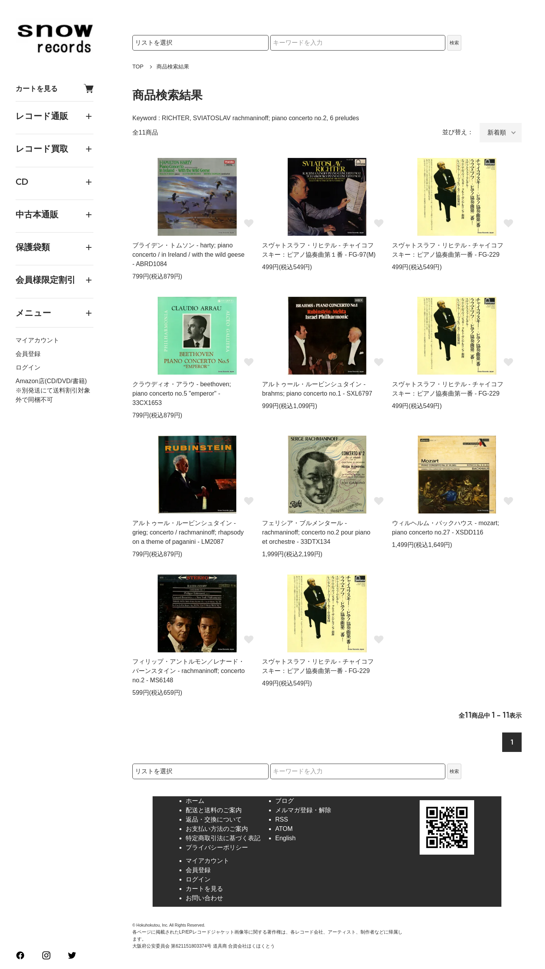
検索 (454, 43)
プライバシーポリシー (217, 847)
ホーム (195, 800)
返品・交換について (214, 819)
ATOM (284, 828)
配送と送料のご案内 (214, 810)
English (285, 838)
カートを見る (54, 88)
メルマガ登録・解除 (303, 810)
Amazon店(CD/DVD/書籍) (51, 381)
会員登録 (28, 353)
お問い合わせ (204, 898)
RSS (281, 819)
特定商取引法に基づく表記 (223, 838)
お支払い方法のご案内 (217, 828)
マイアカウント (37, 340)
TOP (138, 66)
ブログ (284, 800)
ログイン (28, 367)
